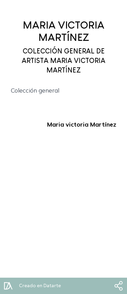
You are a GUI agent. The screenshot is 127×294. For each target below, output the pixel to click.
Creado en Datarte (40, 285)
